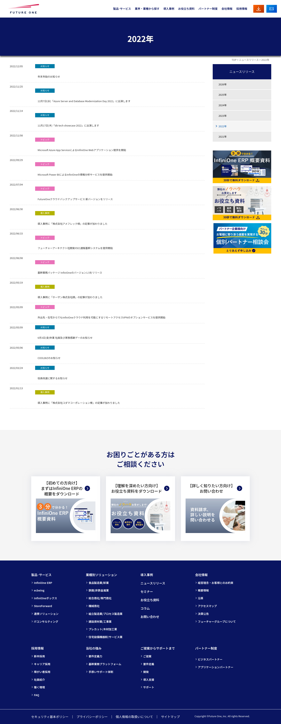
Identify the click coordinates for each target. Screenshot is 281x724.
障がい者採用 (42, 672)
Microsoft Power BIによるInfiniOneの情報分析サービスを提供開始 (73, 169)
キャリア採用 (42, 664)
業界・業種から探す (147, 9)
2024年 (223, 105)
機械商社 (94, 606)
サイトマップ (170, 716)
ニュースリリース (249, 60)
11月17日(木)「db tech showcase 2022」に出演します (67, 120)
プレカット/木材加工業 (103, 629)
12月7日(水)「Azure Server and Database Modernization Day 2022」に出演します (82, 95)
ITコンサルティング (46, 621)
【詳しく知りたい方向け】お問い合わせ (211, 488)
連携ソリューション (46, 614)
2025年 (223, 94)
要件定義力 (95, 656)
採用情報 (241, 9)
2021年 (223, 136)
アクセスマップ (207, 606)
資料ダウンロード (258, 9)
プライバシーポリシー (92, 716)
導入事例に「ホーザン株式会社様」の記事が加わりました (68, 292)
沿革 (200, 598)
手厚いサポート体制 (101, 672)
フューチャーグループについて (217, 621)
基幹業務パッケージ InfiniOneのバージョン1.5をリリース (68, 267)
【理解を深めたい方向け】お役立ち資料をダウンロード (136, 488)
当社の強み (93, 648)
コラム (145, 608)
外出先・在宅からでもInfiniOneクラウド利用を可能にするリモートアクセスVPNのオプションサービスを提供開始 (100, 312)
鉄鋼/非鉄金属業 (99, 590)
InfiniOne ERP (43, 583)
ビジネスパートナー (210, 659)
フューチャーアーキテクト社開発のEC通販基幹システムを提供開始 (74, 243)
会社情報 (226, 9)
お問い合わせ (271, 9)
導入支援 (148, 680)
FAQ (36, 695)
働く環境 (39, 687)
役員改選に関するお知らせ (51, 373)
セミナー (146, 591)
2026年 (223, 84)
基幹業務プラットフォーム (105, 664)
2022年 (223, 126)
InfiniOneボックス (45, 598)
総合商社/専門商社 (100, 598)
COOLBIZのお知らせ (47, 353)
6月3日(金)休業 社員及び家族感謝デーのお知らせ (63, 332)
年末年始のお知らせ (47, 71)
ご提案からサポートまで (157, 648)
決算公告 (203, 614)
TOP (234, 60)
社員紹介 (39, 680)
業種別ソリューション (101, 574)
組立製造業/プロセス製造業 (105, 614)
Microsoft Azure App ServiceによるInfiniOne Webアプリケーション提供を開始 (80, 145)
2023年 (223, 116)
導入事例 (168, 9)
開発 (146, 672)
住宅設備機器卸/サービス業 (105, 637)
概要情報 (203, 590)
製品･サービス (122, 9)
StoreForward (43, 606)
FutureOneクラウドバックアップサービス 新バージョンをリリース (74, 194)
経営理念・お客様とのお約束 (215, 583)
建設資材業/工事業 (100, 621)
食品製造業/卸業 (99, 583)
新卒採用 (39, 656)
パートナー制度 (208, 9)
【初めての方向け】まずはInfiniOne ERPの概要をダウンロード (62, 488)
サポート (148, 687)
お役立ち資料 (186, 9)
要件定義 (148, 664)
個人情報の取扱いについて (134, 716)
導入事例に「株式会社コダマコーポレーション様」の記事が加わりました (77, 397)
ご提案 (147, 656)
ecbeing (39, 590)
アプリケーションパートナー (215, 667)
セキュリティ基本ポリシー (49, 716)
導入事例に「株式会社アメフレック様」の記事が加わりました (71, 218)
